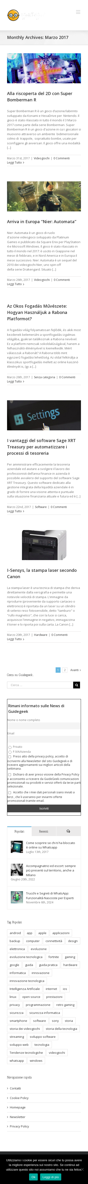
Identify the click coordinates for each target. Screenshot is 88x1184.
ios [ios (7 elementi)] (65, 989)
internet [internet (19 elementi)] (51, 989)
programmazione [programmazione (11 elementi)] (38, 1005)
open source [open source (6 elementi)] (31, 997)
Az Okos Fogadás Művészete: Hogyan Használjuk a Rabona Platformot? (37, 312)
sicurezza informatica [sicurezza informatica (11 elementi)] (44, 1013)
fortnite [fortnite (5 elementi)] (53, 957)
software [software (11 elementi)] (39, 1021)
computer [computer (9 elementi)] (33, 941)
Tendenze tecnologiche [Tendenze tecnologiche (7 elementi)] (26, 1052)
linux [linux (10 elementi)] (13, 997)
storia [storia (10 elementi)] (69, 1021)
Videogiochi (42, 158)
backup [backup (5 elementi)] (15, 941)
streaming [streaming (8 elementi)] (17, 1037)
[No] (82, 1169)
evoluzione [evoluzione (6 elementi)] (39, 949)
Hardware (40, 635)
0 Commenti (62, 158)
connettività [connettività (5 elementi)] (54, 941)
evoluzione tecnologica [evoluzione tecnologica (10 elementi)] (26, 957)
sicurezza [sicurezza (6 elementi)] (16, 1013)
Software (41, 507)
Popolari (19, 831)
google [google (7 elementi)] (14, 965)
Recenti (43, 831)
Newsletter (17, 1117)
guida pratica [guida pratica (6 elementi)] (48, 965)
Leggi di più (50, 1177)
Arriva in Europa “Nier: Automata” (41, 221)
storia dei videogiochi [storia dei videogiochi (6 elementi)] (25, 1029)
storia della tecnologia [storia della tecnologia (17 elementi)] (61, 1029)
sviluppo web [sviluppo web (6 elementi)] (19, 1045)
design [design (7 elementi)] (73, 941)
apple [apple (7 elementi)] (42, 933)
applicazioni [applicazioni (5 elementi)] (60, 933)
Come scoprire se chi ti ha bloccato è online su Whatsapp (50, 845)
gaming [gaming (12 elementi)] (70, 957)
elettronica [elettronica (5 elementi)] (17, 949)
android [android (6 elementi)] (15, 933)
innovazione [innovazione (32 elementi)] (41, 973)
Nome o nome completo (23, 720)
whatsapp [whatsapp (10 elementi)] (17, 1060)
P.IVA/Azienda (19, 752)
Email (10, 733)
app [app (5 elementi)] (29, 933)
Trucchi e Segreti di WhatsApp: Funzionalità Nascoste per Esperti (50, 895)
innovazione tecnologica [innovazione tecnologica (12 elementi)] (27, 981)
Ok (33, 1177)
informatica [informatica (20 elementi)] (18, 973)
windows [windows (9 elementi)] (36, 1060)
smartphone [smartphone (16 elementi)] (18, 1021)
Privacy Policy (19, 1126)
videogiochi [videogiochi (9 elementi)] (57, 1052)
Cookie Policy (19, 1098)
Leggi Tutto (14, 162)
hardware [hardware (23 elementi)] (70, 965)
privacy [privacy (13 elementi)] (15, 1005)
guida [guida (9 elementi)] (29, 965)
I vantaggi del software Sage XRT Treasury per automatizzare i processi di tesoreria (41, 447)
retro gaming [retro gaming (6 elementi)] (65, 1005)
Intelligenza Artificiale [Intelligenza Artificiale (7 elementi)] (25, 989)
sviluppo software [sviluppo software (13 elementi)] (43, 1037)
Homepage (18, 1107)
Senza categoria (44, 377)
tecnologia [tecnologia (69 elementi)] (41, 1045)
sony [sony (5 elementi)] (55, 1021)
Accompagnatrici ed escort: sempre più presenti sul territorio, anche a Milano (51, 870)
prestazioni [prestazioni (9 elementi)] (54, 997)
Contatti (15, 1088)
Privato (15, 747)
